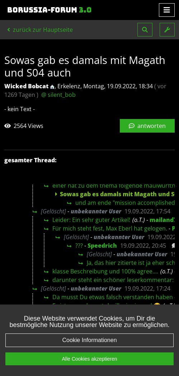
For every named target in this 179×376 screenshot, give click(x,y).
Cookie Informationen (89, 347)
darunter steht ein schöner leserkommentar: (113, 280)
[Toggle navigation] (167, 10)
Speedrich (102, 245)
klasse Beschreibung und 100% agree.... (105, 271)
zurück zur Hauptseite (40, 30)
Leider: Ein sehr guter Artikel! (91, 220)
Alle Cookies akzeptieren (89, 366)
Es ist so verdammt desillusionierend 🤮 (106, 306)
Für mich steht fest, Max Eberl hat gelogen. (110, 228)
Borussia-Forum (49, 10)
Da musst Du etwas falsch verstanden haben (112, 297)
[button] (144, 29)
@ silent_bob (58, 95)
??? (79, 245)
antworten (147, 126)
